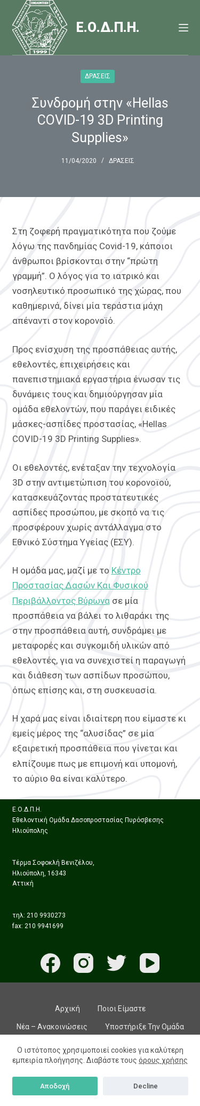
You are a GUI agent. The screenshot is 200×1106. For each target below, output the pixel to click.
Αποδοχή (54, 1086)
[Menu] (183, 27)
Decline (145, 1086)
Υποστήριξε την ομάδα (144, 1026)
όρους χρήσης (163, 1060)
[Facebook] (50, 963)
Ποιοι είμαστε (122, 1008)
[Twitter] (116, 963)
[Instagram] (83, 963)
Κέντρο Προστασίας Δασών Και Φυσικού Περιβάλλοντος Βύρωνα (80, 585)
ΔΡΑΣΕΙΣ (97, 76)
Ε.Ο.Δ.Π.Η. (108, 27)
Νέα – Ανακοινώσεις (52, 1026)
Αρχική (67, 1008)
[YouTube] (149, 963)
